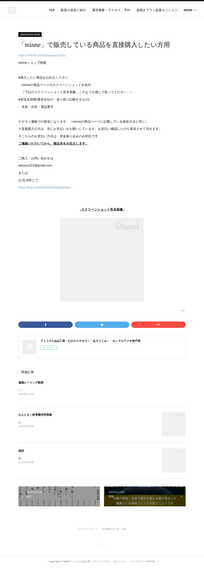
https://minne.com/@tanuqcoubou (42, 55)
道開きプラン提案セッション (157, 10)
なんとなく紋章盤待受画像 (35, 414)
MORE (188, 10)
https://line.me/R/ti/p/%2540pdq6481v (44, 187)
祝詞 (21, 451)
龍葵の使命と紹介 (73, 10)
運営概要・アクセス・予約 (111, 10)
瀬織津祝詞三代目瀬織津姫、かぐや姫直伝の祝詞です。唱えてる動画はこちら (60, 458)
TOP (52, 10)
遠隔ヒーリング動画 (30, 382)
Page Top (102, 545)
